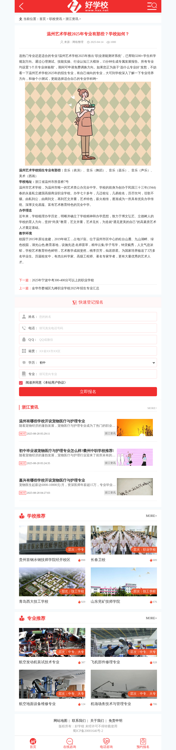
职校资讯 (55, 19)
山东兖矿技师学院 (105, 601)
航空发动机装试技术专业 (39, 662)
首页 (42, 19)
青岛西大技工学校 (33, 601)
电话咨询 (106, 747)
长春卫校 (98, 560)
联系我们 (79, 720)
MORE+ (152, 408)
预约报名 (143, 747)
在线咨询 (69, 747)
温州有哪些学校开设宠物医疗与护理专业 (52, 421)
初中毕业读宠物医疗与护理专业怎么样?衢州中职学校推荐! (66, 451)
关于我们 (97, 720)
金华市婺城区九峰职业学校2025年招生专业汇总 (65, 288)
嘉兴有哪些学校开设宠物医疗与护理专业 (52, 480)
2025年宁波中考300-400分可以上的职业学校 (63, 280)
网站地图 (60, 720)
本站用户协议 (54, 382)
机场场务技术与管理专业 (111, 704)
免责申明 (115, 720)
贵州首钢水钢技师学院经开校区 (44, 560)
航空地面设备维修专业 (37, 704)
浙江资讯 (72, 19)
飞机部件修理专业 (105, 662)
